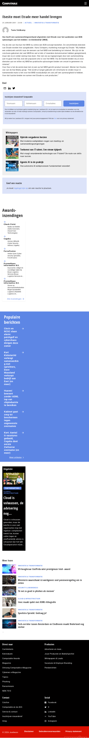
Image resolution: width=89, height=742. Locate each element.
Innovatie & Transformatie (46, 23)
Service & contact (9, 712)
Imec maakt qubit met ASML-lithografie (37, 602)
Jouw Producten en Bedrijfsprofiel (59, 654)
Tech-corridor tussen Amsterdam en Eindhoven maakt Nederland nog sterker (51, 626)
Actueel (28, 23)
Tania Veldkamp (18, 30)
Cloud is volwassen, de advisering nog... (13, 505)
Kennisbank (7, 654)
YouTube (52, 716)
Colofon (5, 702)
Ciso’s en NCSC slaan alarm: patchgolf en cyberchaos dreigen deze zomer (11, 337)
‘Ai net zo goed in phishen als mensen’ (36, 591)
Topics (5, 677)
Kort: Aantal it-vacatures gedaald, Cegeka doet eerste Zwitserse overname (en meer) (11, 442)
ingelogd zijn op (21, 188)
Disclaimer (29, 731)
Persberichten (50, 668)
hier (55, 118)
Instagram (52, 721)
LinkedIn (51, 712)
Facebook (52, 702)
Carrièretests (7, 649)
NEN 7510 (6, 691)
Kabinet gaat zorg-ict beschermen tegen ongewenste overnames (11, 419)
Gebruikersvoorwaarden (49, 731)
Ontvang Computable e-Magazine (16, 668)
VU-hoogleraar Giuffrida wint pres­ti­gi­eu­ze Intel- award (44, 569)
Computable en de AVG (12, 707)
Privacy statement (74, 731)
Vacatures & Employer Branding (58, 663)
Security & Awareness (28, 588)
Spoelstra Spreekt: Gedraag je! (32, 613)
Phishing (6, 682)
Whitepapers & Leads (54, 658)
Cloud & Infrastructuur (10, 492)
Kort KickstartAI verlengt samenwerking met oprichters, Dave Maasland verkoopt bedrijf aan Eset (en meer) (11, 368)
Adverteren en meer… (53, 649)
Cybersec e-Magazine (11, 672)
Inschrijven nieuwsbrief (12, 716)
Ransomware (8, 686)
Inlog (4, 721)
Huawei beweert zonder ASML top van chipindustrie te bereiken (11, 398)
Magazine (6, 663)
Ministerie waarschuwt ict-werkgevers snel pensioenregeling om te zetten (50, 582)
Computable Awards (11, 658)
